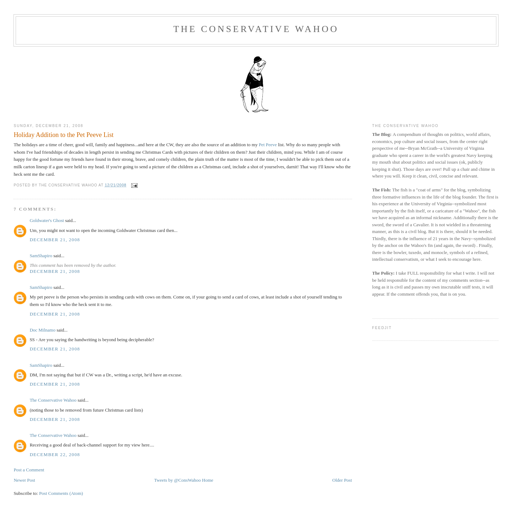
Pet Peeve (268, 144)
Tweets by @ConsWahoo (177, 480)
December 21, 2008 (55, 239)
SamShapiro (41, 255)
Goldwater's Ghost (47, 220)
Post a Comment (29, 469)
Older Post (342, 480)
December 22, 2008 (55, 454)
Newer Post (24, 480)
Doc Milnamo (42, 330)
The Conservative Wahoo (255, 29)
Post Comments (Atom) (61, 493)
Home (207, 480)
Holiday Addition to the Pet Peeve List (63, 134)
